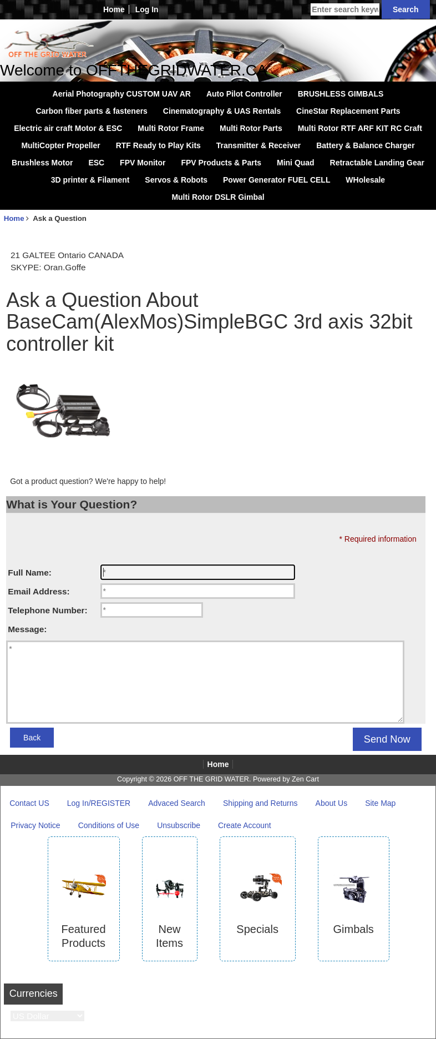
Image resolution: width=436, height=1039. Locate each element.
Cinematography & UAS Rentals (222, 111)
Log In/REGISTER (98, 803)
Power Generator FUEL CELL (276, 179)
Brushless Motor (42, 162)
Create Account (244, 825)
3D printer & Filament (90, 179)
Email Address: (38, 591)
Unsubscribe (178, 825)
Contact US (29, 803)
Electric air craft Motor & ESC (68, 128)
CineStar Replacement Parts (348, 111)
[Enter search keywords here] (345, 9)
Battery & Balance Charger (365, 145)
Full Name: (30, 572)
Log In (147, 9)
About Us (332, 803)
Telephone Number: (47, 610)
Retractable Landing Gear (377, 162)
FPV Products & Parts (221, 162)
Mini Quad (296, 162)
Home (114, 9)
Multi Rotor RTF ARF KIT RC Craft (360, 128)
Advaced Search (176, 803)
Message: (27, 629)
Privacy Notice (35, 825)
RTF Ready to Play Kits (158, 145)
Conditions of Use (109, 825)
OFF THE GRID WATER (211, 779)
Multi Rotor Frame (171, 128)
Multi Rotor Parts (251, 128)
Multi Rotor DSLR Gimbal (217, 197)
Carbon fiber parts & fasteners (92, 111)
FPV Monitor (142, 162)
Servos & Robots (176, 179)
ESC (96, 162)
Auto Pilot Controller (244, 93)
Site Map (380, 803)
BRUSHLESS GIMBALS (341, 93)
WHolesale (365, 179)
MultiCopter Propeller (60, 145)
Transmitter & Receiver (258, 145)
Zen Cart (305, 779)
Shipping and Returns (260, 803)
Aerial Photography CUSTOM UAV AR (122, 93)
